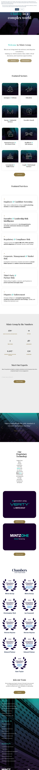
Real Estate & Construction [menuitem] (7, 753)
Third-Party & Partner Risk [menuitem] (7, 710)
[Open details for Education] (28, 93)
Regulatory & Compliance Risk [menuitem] (7, 715)
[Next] (36, 17)
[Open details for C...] (19, 258)
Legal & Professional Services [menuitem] (8, 746)
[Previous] (2, 17)
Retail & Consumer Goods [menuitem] (7, 756)
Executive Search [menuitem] (5, 731)
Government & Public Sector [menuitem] (7, 735)
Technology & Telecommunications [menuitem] (8, 761)
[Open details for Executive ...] (28, 115)
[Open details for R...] (19, 240)
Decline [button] (22, 9)
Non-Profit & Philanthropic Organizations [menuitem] (10, 751)
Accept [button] (17, 9)
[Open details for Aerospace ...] (10, 93)
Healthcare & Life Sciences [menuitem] (7, 738)
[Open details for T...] (19, 277)
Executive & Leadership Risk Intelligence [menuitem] (10, 706)
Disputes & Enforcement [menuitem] (6, 713)
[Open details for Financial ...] (10, 137)
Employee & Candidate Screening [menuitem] (8, 703)
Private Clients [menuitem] (5, 749)
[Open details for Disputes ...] (19, 296)
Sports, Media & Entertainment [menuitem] (8, 758)
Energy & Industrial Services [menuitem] (7, 728)
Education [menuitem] (4, 726)
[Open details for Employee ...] (19, 202)
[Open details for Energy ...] (10, 115)
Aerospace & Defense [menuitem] (6, 724)
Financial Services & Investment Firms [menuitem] (9, 733)
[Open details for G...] (10, 160)
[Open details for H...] (28, 137)
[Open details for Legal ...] (28, 160)
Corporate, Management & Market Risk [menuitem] (9, 708)
